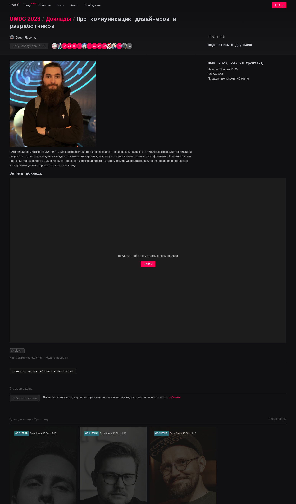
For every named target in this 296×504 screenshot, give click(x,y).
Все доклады (277, 419)
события (174, 397)
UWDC (14, 5)
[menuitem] (14, 5)
